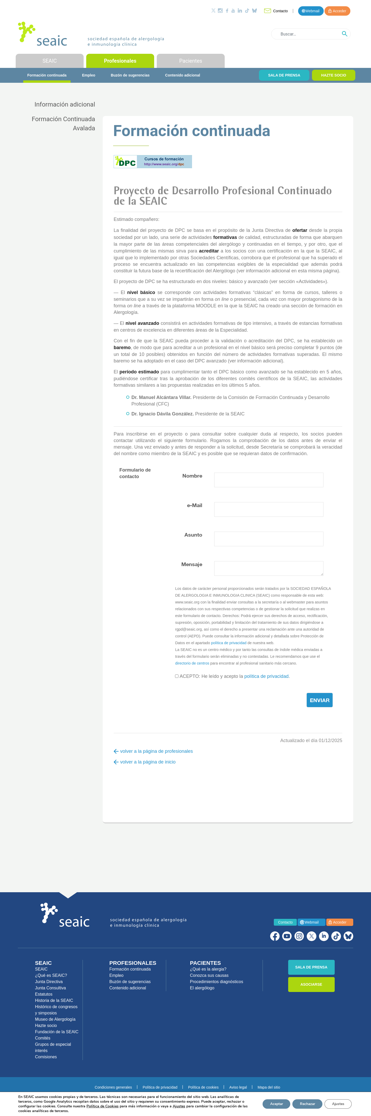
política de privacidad (228, 643)
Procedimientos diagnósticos (216, 981)
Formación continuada (46, 75)
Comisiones (46, 1057)
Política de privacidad (160, 1087)
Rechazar (306, 1103)
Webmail (312, 11)
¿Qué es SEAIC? (51, 975)
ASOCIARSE (311, 984)
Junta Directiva (49, 981)
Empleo (88, 75)
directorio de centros (192, 663)
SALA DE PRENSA (284, 75)
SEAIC (50, 61)
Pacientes (190, 61)
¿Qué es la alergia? (208, 969)
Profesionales (120, 61)
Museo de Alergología (55, 1019)
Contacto (280, 11)
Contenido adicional (182, 75)
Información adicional (64, 104)
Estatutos (44, 994)
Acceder (339, 11)
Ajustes (337, 1103)
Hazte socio (46, 1025)
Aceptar (273, 1103)
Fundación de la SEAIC (56, 1032)
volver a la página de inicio (145, 762)
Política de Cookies (102, 1106)
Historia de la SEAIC (54, 1000)
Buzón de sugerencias (130, 75)
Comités (42, 1038)
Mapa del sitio (269, 1087)
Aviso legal (238, 1087)
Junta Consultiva (50, 988)
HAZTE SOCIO (333, 75)
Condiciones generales (113, 1087)
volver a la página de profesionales (153, 751)
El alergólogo (202, 988)
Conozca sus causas (209, 975)
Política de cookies (203, 1087)
